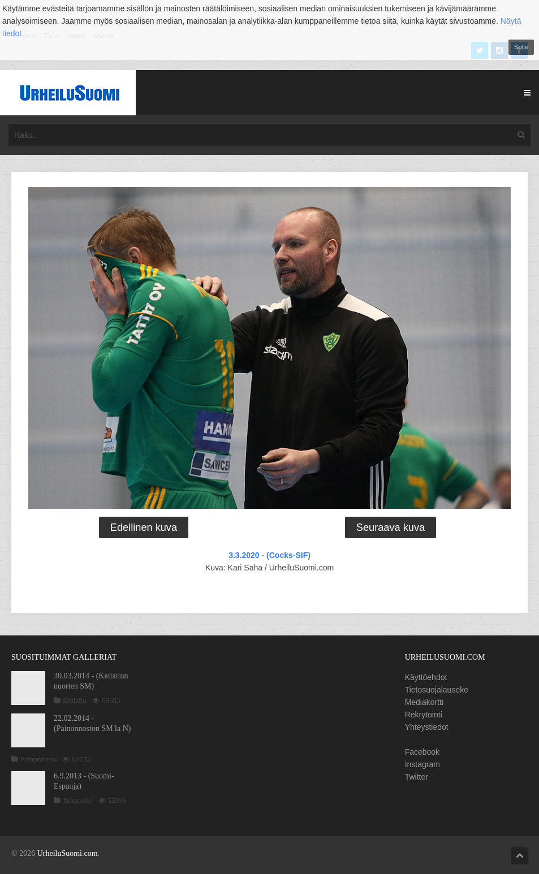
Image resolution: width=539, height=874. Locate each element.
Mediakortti (424, 702)
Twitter (416, 776)
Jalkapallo (78, 800)
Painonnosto (38, 759)
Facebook (422, 751)
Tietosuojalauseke (436, 689)
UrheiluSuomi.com (67, 853)
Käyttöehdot (426, 677)
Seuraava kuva (390, 527)
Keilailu (75, 700)
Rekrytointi (423, 714)
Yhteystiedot (427, 727)
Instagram (422, 764)
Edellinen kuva (143, 527)
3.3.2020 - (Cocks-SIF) (269, 555)
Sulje (521, 47)
